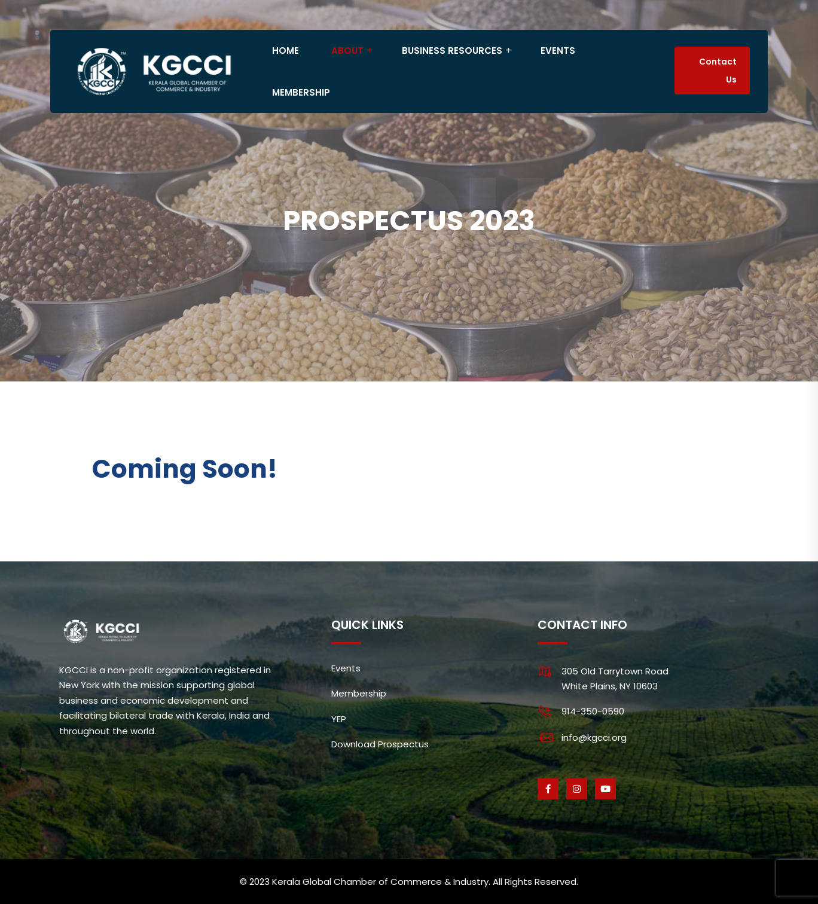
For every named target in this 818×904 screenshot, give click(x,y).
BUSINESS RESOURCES (452, 50)
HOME (285, 50)
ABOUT (347, 50)
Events (346, 668)
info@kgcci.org (594, 737)
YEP (338, 719)
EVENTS (558, 50)
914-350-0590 (592, 711)
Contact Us (718, 70)
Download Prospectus (380, 744)
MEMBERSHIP (301, 92)
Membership (358, 693)
